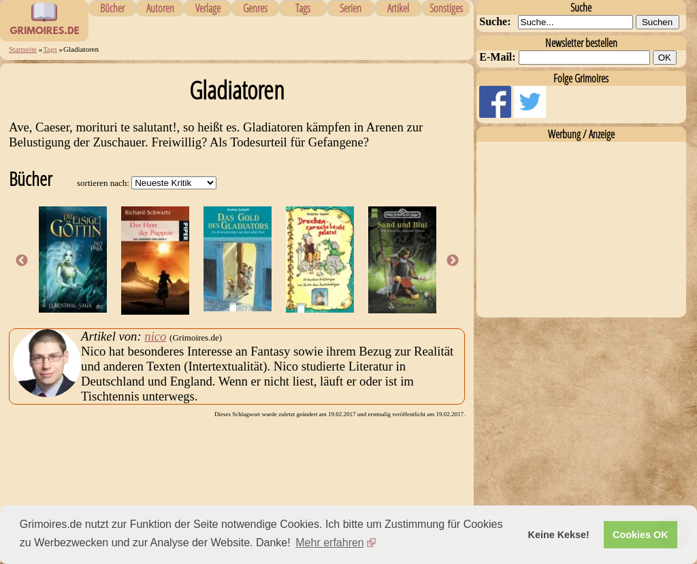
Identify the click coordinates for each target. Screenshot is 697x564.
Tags (302, 8)
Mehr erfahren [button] (329, 542)
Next (452, 261)
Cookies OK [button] (640, 534)
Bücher (112, 8)
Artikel (398, 8)
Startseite (23, 49)
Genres (255, 8)
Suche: (494, 21)
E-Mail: (497, 57)
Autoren (160, 8)
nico (155, 336)
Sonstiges (446, 8)
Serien (350, 8)
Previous (22, 261)
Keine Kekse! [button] (558, 534)
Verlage (208, 8)
